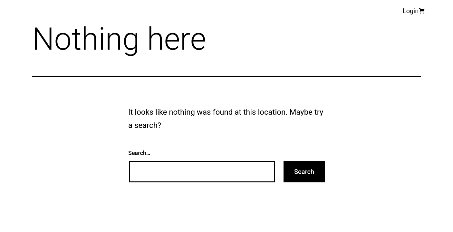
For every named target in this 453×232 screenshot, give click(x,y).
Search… (139, 153)
